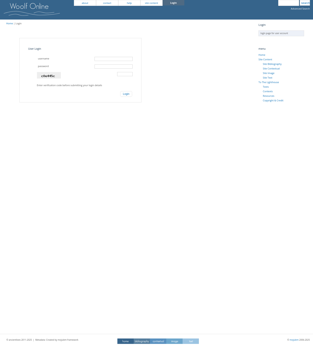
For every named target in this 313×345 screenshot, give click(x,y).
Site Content (265, 59)
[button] (126, 94)
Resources (268, 95)
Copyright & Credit (273, 100)
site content (151, 3)
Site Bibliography (272, 64)
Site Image (268, 73)
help (129, 3)
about (85, 3)
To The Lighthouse (268, 82)
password (43, 66)
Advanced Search (300, 8)
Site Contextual (271, 68)
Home (9, 23)
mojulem (294, 339)
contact (107, 3)
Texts (266, 86)
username (43, 58)
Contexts (268, 91)
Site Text (267, 77)
